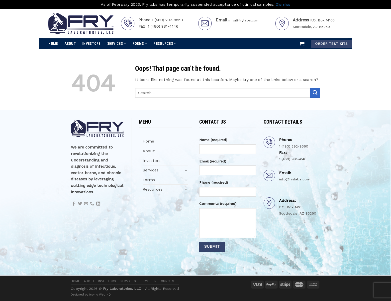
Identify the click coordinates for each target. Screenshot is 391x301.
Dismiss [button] (283, 4)
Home (53, 44)
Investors (91, 44)
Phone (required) (213, 182)
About (70, 44)
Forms (140, 43)
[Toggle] (186, 170)
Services (116, 43)
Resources (165, 43)
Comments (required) (217, 204)
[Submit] (315, 93)
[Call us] (92, 204)
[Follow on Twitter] (80, 204)
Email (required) (212, 161)
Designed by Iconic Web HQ (91, 294)
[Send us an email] (86, 204)
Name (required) (213, 140)
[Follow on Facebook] (74, 204)
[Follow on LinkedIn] (98, 204)
